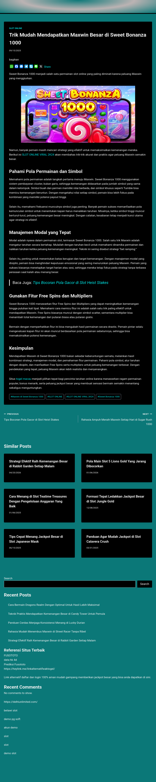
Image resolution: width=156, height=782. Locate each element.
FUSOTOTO (11, 655)
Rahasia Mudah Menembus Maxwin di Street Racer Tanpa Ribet (47, 631)
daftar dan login (31, 677)
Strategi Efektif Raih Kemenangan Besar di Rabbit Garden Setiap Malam (52, 640)
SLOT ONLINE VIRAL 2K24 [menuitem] (38, 154)
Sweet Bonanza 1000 (108, 396)
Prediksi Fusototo (14, 664)
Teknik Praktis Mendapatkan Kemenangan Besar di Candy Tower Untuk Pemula (56, 613)
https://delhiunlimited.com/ (21, 701)
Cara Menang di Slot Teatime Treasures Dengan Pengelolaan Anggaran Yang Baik (38, 501)
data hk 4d (10, 659)
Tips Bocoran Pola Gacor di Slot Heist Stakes (70, 282)
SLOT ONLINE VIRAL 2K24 (79, 396)
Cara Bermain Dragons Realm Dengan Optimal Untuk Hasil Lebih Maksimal (54, 604)
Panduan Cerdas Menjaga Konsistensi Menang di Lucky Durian (46, 622)
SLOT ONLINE (15, 28)
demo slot (10, 753)
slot (6, 736)
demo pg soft (12, 719)
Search (8, 578)
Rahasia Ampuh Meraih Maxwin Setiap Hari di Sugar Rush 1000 (116, 419)
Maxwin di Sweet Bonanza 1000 (27, 396)
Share (47, 66)
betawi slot (10, 710)
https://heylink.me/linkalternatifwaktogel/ (29, 668)
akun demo (11, 727)
